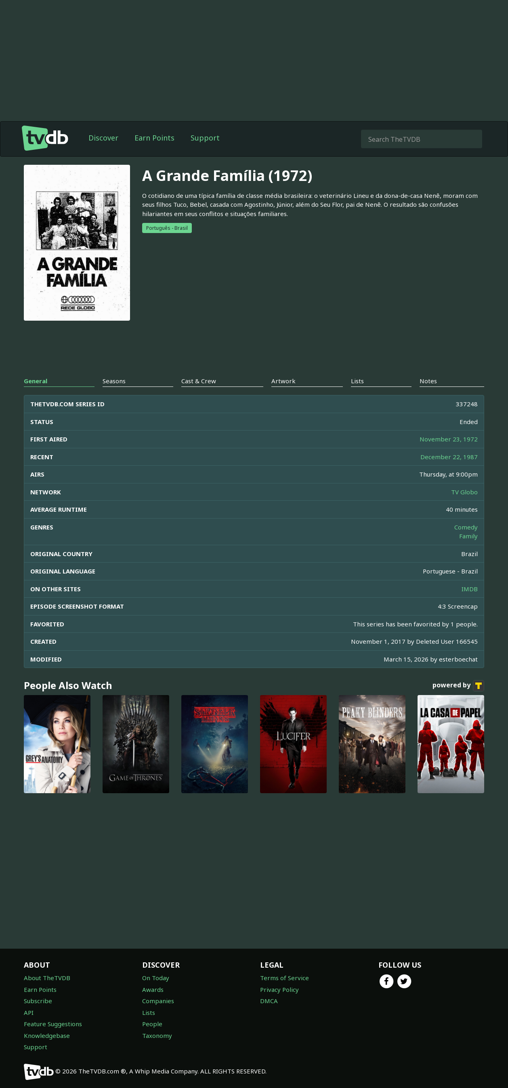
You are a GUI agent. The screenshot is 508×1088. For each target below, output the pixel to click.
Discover (103, 138)
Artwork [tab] (283, 381)
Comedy (466, 527)
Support (205, 138)
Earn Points (154, 138)
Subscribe (38, 1001)
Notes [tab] (428, 381)
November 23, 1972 (449, 439)
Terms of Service (284, 978)
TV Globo (464, 492)
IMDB (470, 589)
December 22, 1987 (449, 457)
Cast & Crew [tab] (198, 381)
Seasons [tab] (114, 381)
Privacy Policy (279, 989)
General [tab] (35, 381)
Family (468, 536)
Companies (158, 1001)
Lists (148, 1012)
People (152, 1024)
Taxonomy (157, 1035)
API (29, 1012)
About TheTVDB (47, 978)
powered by (458, 685)
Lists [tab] (357, 381)
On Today (155, 978)
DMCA (269, 1001)
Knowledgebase (47, 1035)
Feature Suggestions (53, 1024)
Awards (153, 989)
